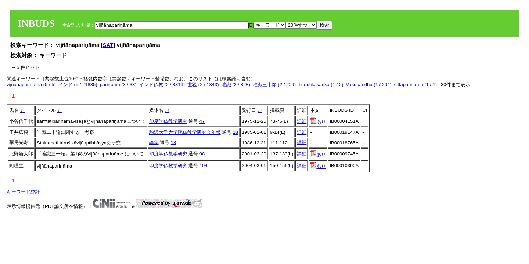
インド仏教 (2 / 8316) (162, 84)
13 (173, 142)
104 (203, 165)
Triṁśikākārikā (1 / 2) (320, 84)
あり (318, 122)
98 (202, 154)
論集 (154, 142)
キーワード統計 (23, 192)
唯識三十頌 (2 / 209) (274, 84)
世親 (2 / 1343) (203, 84)
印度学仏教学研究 (168, 121)
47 (202, 121)
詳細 (301, 121)
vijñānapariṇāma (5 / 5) (31, 84)
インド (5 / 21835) (77, 84)
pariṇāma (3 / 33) (118, 84)
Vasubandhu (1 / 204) (369, 84)
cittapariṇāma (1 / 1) (415, 84)
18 (235, 132)
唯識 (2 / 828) (236, 84)
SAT (108, 45)
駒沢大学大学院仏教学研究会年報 (185, 132)
